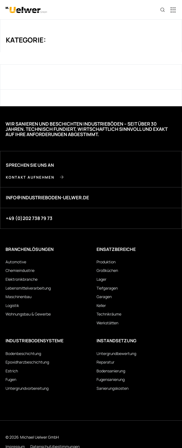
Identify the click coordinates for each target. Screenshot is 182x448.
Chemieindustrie (20, 270)
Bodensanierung (111, 370)
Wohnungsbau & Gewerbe (28, 314)
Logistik (12, 305)
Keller (101, 305)
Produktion (106, 261)
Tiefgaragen (107, 288)
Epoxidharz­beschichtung (27, 362)
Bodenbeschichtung (23, 353)
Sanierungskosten (113, 388)
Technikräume (109, 314)
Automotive (16, 261)
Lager (101, 279)
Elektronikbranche (22, 279)
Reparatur (105, 362)
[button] (173, 10)
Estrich (12, 370)
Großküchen (107, 270)
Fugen (11, 379)
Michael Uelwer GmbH (39, 437)
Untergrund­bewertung (116, 353)
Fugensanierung (111, 379)
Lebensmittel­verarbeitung (28, 288)
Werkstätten (107, 322)
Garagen (104, 296)
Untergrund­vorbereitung (27, 388)
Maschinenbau (18, 296)
